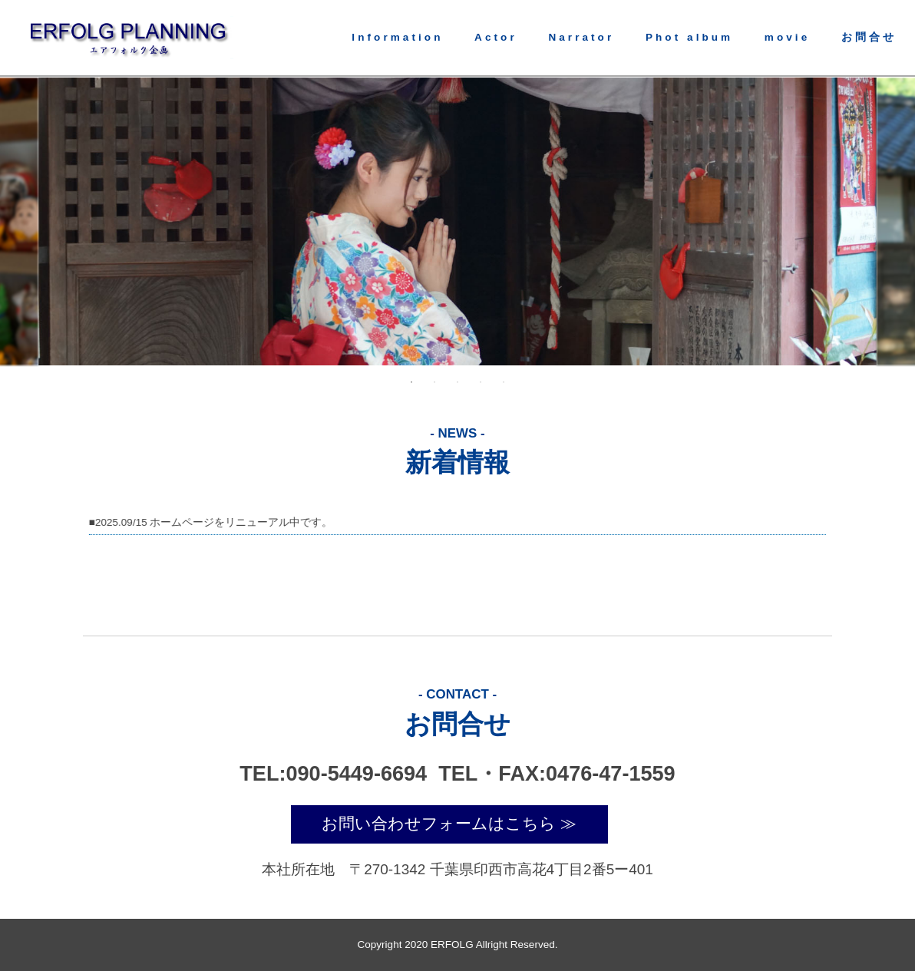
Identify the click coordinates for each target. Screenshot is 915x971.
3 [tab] (457, 382)
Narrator (581, 37)
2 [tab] (434, 382)
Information (397, 37)
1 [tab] (411, 382)
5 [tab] (503, 382)
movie (787, 37)
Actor (495, 37)
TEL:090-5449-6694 (335, 773)
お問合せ (869, 37)
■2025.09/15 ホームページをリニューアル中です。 (210, 522)
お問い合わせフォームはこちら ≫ (449, 823)
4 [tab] (480, 382)
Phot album (689, 37)
